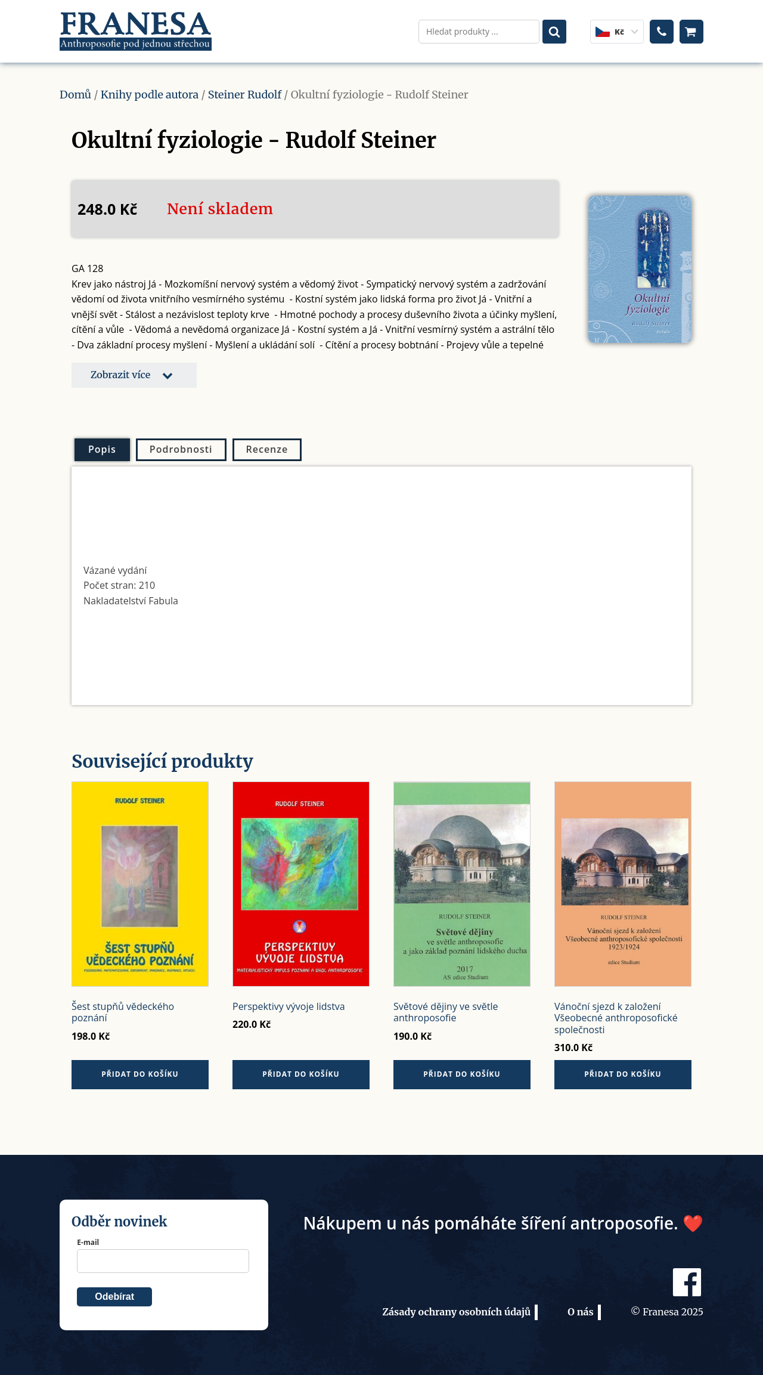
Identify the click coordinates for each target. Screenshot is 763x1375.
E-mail (88, 1242)
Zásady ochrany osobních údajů (456, 1312)
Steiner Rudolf (244, 94)
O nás (580, 1312)
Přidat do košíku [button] (139, 1074)
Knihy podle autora (150, 94)
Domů (75, 94)
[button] (134, 375)
